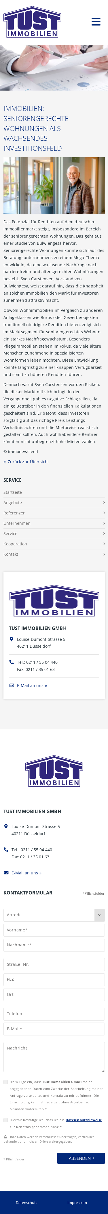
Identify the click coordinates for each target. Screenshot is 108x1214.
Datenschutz (26, 1202)
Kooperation (15, 544)
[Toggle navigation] (96, 20)
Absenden (80, 1158)
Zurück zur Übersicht (28, 461)
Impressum (77, 1202)
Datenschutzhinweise (84, 1120)
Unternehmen (17, 523)
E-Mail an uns (26, 685)
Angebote (12, 502)
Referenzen (14, 513)
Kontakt (10, 554)
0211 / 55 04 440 (42, 662)
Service (10, 533)
